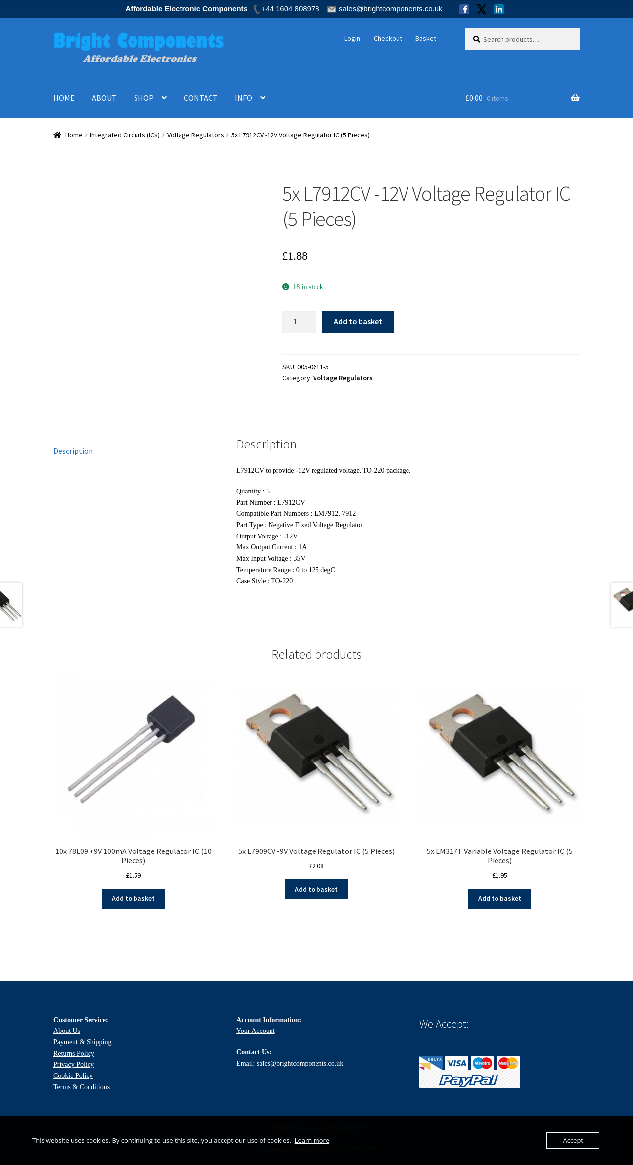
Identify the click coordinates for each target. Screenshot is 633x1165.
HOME (64, 98)
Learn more (312, 1140)
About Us (66, 1030)
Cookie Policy (73, 1075)
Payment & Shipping (82, 1042)
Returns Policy (73, 1053)
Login (352, 38)
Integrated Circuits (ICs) (125, 135)
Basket (425, 38)
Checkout (388, 38)
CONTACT (201, 98)
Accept (573, 1140)
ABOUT (104, 98)
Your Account (255, 1030)
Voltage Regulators (195, 135)
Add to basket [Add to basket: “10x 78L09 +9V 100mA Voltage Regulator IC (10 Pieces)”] (133, 898)
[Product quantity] (299, 322)
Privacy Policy (73, 1064)
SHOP (144, 98)
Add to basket (358, 321)
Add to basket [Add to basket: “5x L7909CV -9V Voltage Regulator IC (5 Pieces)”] (316, 889)
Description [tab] (73, 451)
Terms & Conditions (81, 1087)
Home (74, 135)
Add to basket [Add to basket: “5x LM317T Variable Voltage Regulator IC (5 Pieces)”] (499, 898)
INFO (243, 98)
